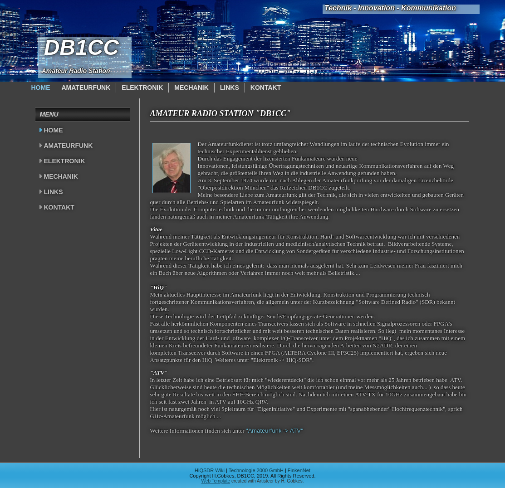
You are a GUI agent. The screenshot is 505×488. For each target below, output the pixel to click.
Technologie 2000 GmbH (256, 470)
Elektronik (142, 87)
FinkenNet (299, 470)
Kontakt (265, 87)
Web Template (215, 480)
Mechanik (191, 87)
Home (40, 87)
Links (229, 87)
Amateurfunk (86, 87)
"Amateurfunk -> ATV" (274, 430)
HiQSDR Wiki (210, 470)
